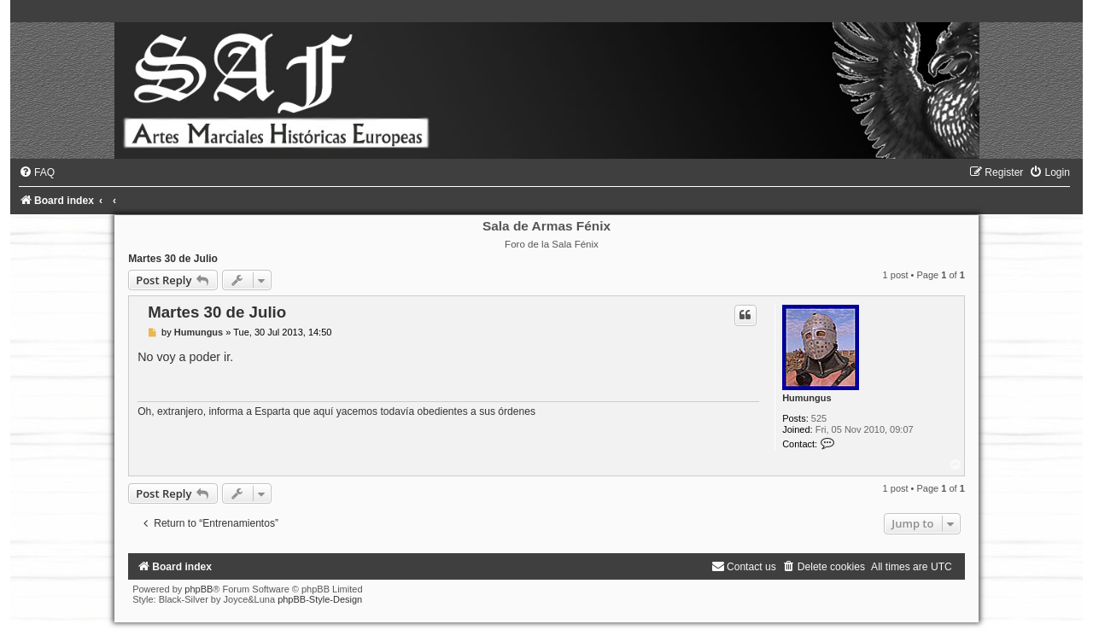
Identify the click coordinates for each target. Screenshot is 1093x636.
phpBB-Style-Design (320, 599)
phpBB (198, 589)
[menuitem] (37, 172)
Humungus (806, 398)
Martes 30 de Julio (173, 259)
